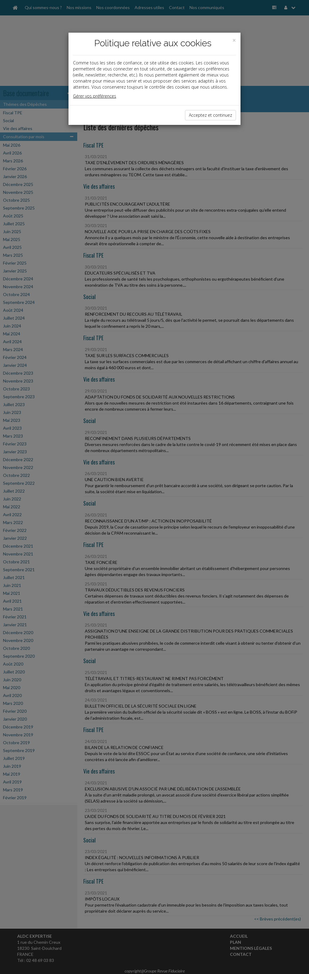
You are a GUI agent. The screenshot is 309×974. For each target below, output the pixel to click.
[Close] (234, 40)
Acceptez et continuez (210, 115)
